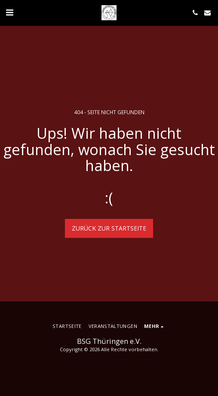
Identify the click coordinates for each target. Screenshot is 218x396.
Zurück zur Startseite (109, 228)
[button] (9, 12)
